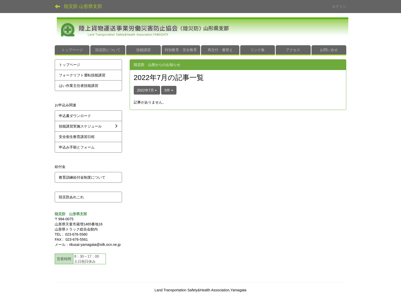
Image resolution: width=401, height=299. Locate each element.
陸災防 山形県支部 (83, 6)
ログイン (339, 6)
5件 (168, 90)
